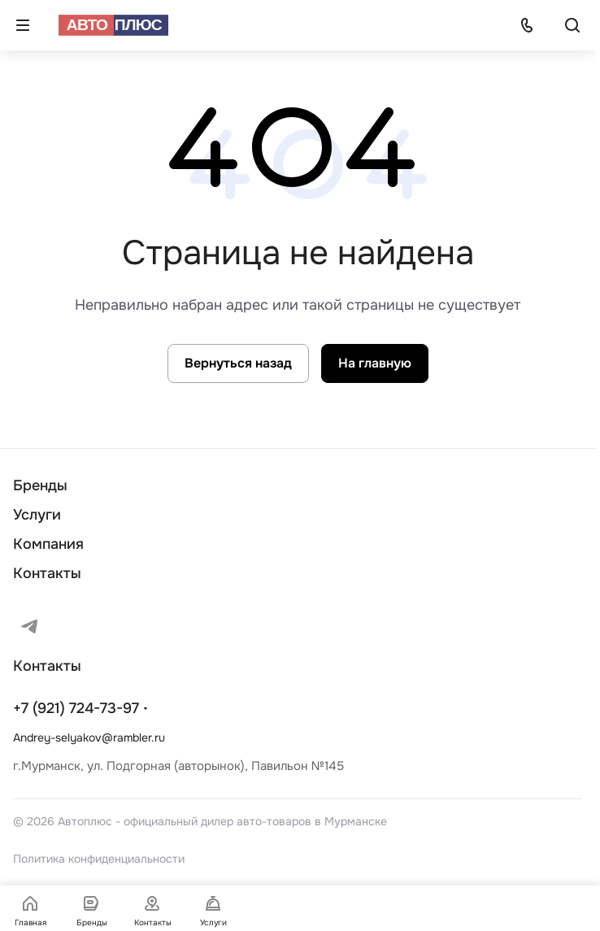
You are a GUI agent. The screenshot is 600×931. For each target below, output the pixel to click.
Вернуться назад (238, 363)
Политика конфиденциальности (99, 858)
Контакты (47, 573)
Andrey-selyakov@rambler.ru (89, 737)
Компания (48, 544)
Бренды (40, 485)
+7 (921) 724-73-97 (76, 708)
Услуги (37, 515)
